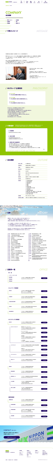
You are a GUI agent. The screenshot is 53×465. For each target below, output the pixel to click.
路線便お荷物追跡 (45, 2)
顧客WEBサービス (44, 454)
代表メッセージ (9, 20)
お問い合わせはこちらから (11, 437)
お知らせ (34, 2)
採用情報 (21, 2)
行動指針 (8, 23)
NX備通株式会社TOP (7, 5)
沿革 (16, 21)
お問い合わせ (38, 2)
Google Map (44, 278)
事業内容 (27, 2)
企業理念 (8, 21)
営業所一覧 (17, 23)
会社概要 (31, 2)
